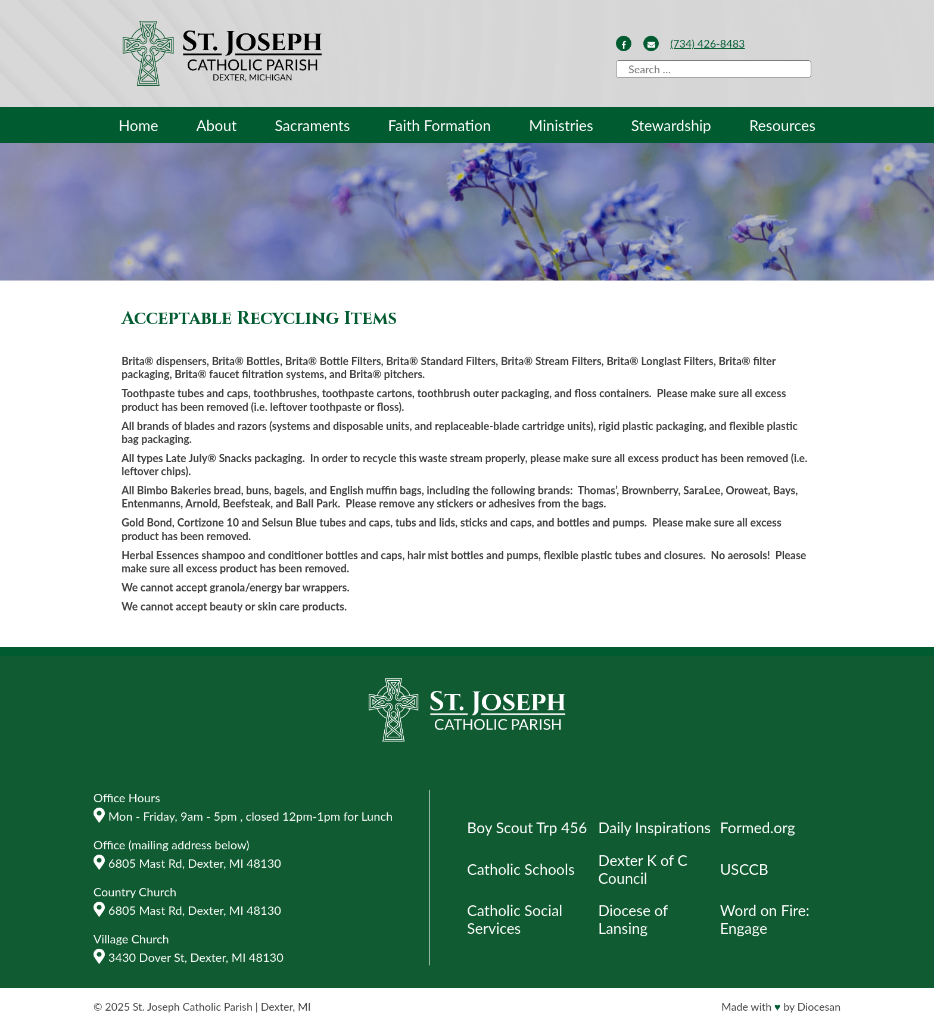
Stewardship (671, 125)
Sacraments (312, 125)
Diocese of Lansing (632, 919)
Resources (782, 125)
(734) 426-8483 (707, 43)
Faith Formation (439, 125)
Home (138, 125)
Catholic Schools (521, 869)
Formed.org (757, 827)
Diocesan (818, 1006)
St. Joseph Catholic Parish (193, 1006)
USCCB (744, 869)
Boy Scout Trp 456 (527, 827)
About (216, 125)
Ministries (561, 125)
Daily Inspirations (654, 827)
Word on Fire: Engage (765, 919)
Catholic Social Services (514, 919)
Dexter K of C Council (642, 869)
